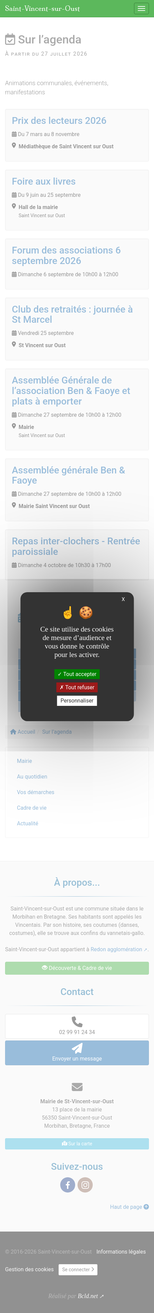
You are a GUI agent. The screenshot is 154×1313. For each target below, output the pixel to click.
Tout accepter (77, 674)
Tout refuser (77, 687)
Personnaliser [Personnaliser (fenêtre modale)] (77, 700)
